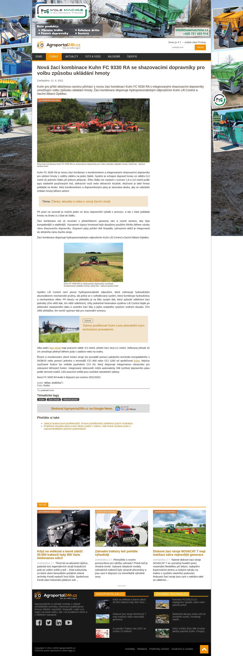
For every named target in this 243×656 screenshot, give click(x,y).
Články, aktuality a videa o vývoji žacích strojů (80, 201)
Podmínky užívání (159, 649)
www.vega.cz (68, 650)
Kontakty (130, 649)
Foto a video (93, 56)
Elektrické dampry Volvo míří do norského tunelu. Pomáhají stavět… (189, 617)
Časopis (132, 56)
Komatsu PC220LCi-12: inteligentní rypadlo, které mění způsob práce (188, 602)
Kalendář (114, 56)
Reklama (142, 649)
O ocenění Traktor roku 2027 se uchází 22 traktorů (129, 630)
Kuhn (137, 360)
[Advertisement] (93, 466)
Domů (38, 56)
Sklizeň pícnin (70, 399)
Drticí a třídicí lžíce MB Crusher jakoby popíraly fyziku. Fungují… (189, 630)
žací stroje (55, 348)
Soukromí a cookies (182, 649)
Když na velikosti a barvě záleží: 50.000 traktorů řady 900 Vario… (130, 601)
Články (53, 56)
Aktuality (71, 56)
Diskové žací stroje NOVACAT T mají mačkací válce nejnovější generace (129, 617)
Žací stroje (54, 399)
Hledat (200, 47)
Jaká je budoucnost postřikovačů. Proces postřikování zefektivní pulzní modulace (88, 423)
